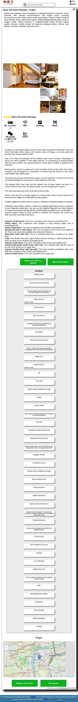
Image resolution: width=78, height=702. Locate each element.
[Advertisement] (39, 45)
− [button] (6, 648)
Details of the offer (24, 683)
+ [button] (6, 644)
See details (53, 683)
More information (60, 262)
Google (33, 697)
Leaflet (60, 676)
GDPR (45, 699)
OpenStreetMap (69, 676)
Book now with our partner (33, 262)
